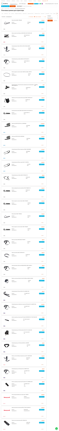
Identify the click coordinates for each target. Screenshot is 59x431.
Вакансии (8, 0)
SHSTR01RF (27, 343)
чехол (54, 13)
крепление (45, 13)
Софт (21, 0)
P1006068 (20, 20)
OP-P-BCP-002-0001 (33, 317)
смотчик (13, 13)
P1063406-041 (30, 97)
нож (2, 13)
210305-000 (25, 420)
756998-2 (27, 394)
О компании (3, 0)
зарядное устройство (19, 13)
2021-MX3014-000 (29, 33)
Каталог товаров (7, 8)
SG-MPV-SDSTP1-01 (29, 110)
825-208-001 (28, 407)
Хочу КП (36, 3)
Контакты (30, 0)
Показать (50, 20)
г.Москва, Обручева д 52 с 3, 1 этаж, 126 (51, 3)
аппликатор (50, 13)
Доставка (13, 0)
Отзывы (35, 0)
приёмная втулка (39, 13)
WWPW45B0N (29, 149)
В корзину (42, 22)
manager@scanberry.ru (13, 4)
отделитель (6, 13)
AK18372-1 (30, 265)
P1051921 (31, 278)
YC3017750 (27, 162)
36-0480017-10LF (26, 291)
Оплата (18, 0)
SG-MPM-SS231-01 (26, 59)
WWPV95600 (24, 123)
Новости (25, 0)
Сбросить (55, 20)
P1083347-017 (28, 188)
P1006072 (26, 201)
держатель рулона (32, 13)
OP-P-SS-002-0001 (29, 330)
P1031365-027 (22, 252)
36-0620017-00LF (33, 304)
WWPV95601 (22, 136)
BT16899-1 (23, 239)
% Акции (39, 0)
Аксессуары (13, 8)
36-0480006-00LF (30, 381)
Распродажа (13, 6)
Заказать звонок (30, 3)
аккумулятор (26, 13)
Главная (2, 8)
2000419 (28, 46)
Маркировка (45, 0)
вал (9, 13)
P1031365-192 (25, 175)
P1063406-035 (36, 85)
